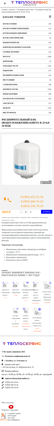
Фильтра (27, 108)
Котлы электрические (27, 38)
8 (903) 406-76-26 (32, 201)
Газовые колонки (27, 52)
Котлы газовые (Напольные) (27, 28)
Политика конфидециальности (17, 356)
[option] (27, 160)
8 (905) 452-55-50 (29, 5)
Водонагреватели (27, 42)
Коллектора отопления (27, 98)
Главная (5, 9)
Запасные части (27, 66)
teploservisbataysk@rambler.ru (17, 378)
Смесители (27, 103)
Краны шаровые (27, 94)
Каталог (12, 9)
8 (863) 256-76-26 (32, 206)
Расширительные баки (25, 9)
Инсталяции (27, 80)
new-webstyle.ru (14, 420)
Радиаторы (27, 70)
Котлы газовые (27, 24)
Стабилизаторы (27, 84)
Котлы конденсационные (27, 33)
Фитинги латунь (27, 89)
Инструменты (27, 113)
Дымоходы (27, 61)
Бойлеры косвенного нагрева (27, 47)
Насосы (27, 56)
